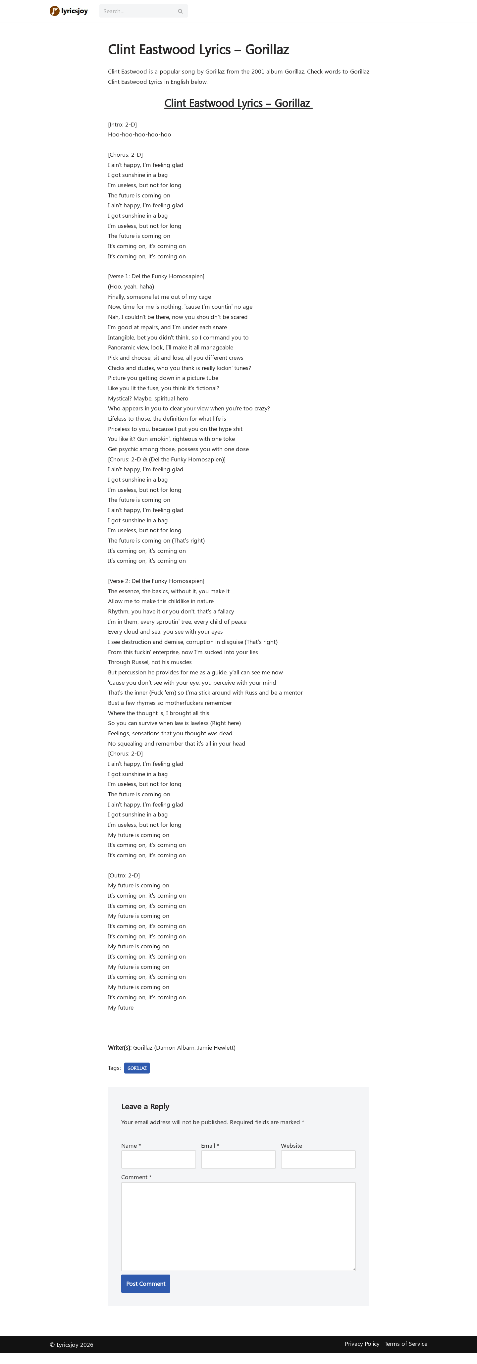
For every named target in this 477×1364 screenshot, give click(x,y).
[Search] (136, 11)
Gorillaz (138, 1077)
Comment (136, 1187)
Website (291, 1155)
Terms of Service (406, 1354)
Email (210, 1155)
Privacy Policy (362, 1354)
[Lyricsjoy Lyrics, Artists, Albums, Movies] (69, 11)
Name (131, 1155)
